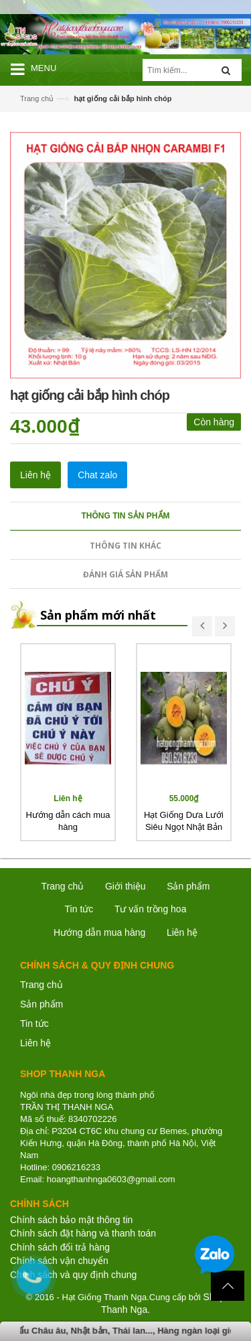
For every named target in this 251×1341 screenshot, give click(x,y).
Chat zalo (97, 475)
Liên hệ (35, 1043)
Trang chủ (41, 984)
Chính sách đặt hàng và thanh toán (83, 1233)
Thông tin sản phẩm (126, 515)
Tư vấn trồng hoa (150, 909)
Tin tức (34, 1023)
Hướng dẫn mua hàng (99, 932)
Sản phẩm (41, 1004)
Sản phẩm (188, 886)
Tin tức (79, 909)
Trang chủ (37, 98)
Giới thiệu (125, 886)
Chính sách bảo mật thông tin (71, 1219)
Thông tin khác (125, 545)
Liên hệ (35, 475)
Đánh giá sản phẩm (125, 574)
